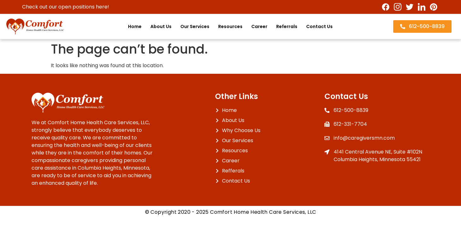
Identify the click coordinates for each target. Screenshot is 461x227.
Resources (230, 26)
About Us (161, 26)
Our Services (194, 26)
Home (135, 26)
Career (259, 26)
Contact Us (319, 26)
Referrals (286, 26)
